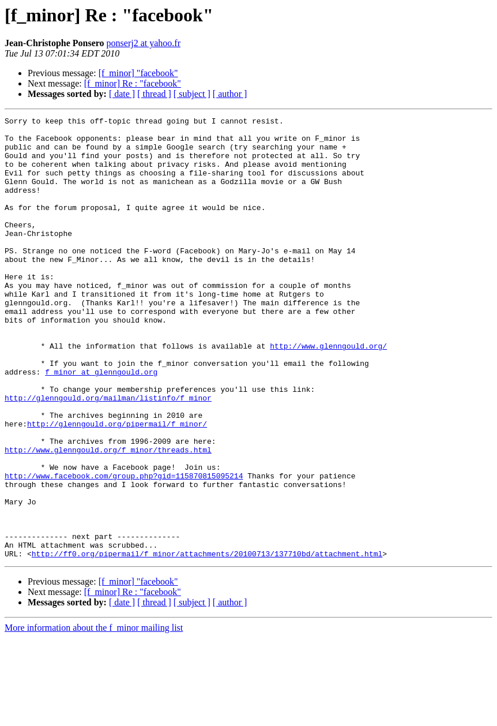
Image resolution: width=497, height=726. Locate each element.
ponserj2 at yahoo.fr (143, 43)
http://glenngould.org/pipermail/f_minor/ (117, 486)
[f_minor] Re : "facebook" (132, 83)
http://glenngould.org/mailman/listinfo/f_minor (108, 455)
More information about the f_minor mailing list (94, 716)
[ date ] (122, 94)
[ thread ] (154, 94)
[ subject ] (192, 94)
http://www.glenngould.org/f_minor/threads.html (108, 517)
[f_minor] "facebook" (138, 73)
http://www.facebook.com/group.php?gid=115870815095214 (124, 548)
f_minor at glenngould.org (101, 423)
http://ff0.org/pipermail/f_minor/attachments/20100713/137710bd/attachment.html (207, 642)
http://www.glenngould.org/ (328, 392)
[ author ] (230, 94)
